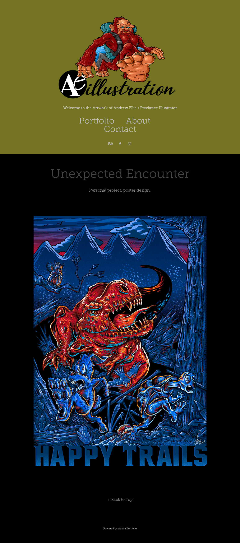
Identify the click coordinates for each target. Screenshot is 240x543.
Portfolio (96, 120)
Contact (120, 129)
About (138, 120)
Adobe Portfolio (127, 528)
